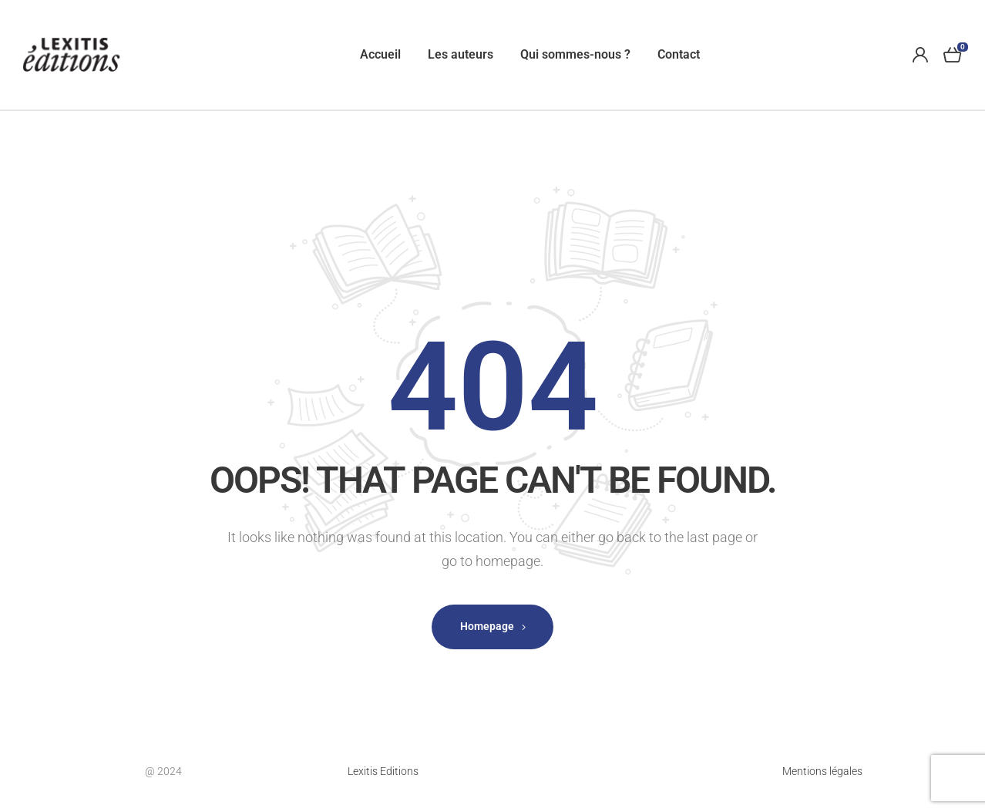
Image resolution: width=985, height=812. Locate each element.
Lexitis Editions (383, 771)
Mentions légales (822, 771)
